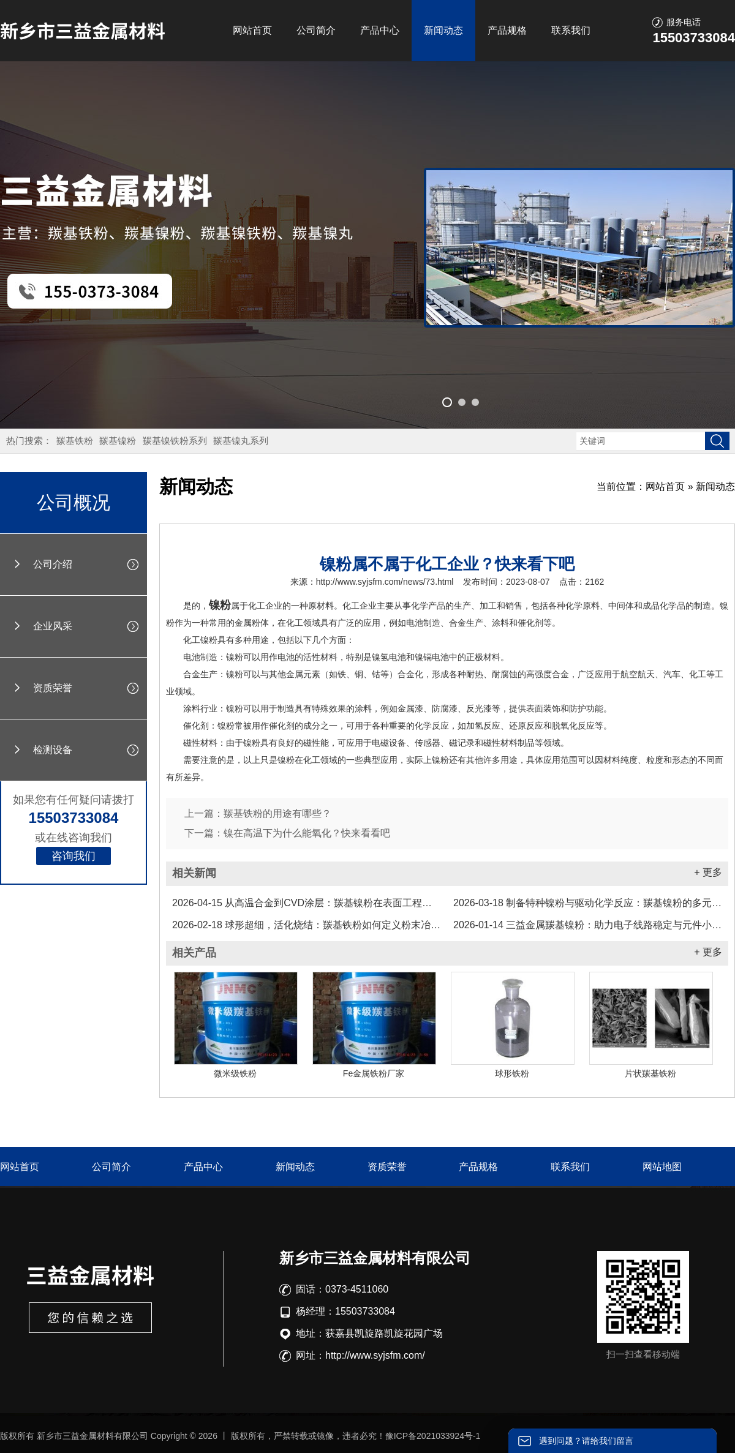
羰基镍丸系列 (240, 440)
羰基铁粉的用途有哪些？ (277, 813)
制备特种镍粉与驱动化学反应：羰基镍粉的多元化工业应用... (587, 903)
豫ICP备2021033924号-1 (433, 1436)
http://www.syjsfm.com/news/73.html (385, 582)
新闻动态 (443, 30)
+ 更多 (708, 872)
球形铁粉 (512, 1073)
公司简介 (316, 30)
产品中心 (379, 30)
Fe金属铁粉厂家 (373, 1073)
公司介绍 (52, 564)
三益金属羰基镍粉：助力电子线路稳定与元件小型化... (587, 925)
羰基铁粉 (74, 440)
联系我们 (570, 30)
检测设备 (52, 750)
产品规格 (507, 30)
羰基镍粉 (117, 440)
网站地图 (662, 1167)
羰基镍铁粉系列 (175, 440)
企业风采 (52, 626)
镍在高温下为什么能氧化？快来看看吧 (307, 833)
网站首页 (252, 30)
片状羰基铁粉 (650, 1073)
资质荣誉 (52, 688)
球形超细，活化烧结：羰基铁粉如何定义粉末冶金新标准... (306, 925)
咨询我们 (73, 856)
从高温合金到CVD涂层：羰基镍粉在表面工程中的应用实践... (306, 903)
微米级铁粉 (235, 1073)
